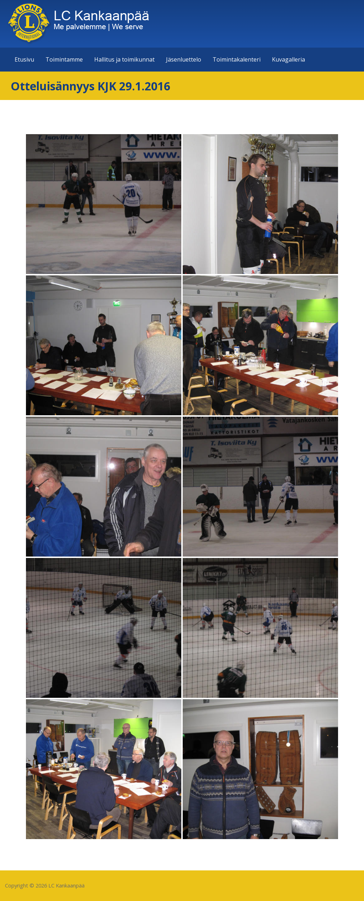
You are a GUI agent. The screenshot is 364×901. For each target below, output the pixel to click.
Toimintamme (64, 59)
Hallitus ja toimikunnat (124, 59)
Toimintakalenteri (237, 59)
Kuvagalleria (288, 59)
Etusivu (24, 59)
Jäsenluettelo (183, 59)
